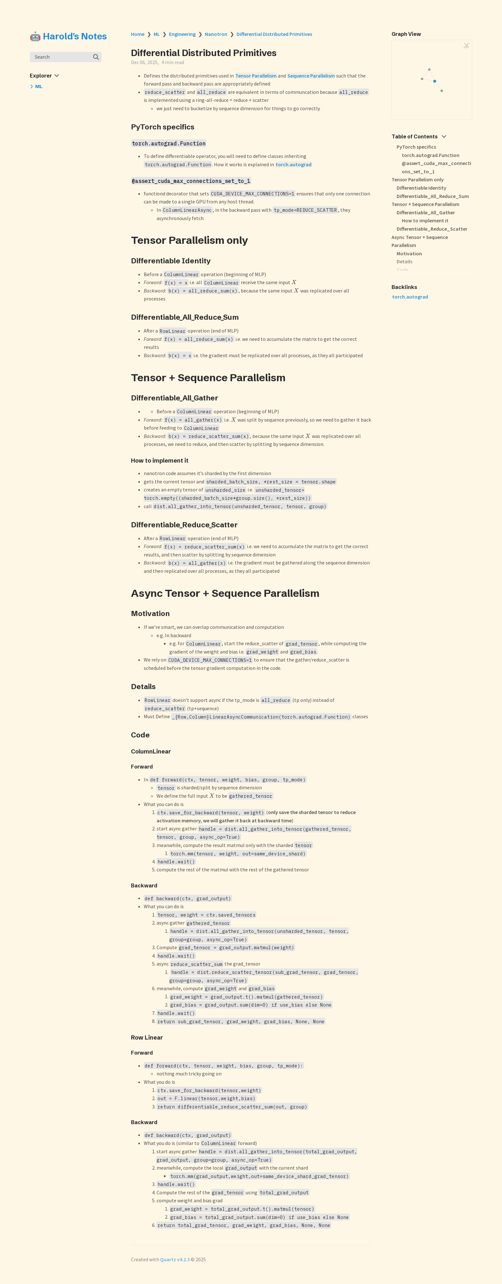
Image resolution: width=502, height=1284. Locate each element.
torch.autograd (294, 164)
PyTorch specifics (416, 147)
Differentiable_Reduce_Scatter (432, 229)
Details (404, 261)
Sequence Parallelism (311, 75)
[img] (96, 57)
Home (137, 34)
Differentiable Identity (421, 188)
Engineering (182, 34)
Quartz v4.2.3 (175, 1259)
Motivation (409, 253)
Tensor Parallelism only (418, 179)
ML (157, 34)
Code (402, 270)
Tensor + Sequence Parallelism (425, 204)
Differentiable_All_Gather (426, 212)
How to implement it (425, 220)
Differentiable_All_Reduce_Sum (433, 196)
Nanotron (216, 34)
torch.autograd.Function (430, 155)
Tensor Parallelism (256, 75)
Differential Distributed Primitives (274, 34)
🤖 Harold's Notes (68, 36)
